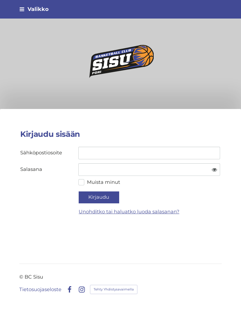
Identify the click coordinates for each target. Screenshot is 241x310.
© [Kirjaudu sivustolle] (22, 277)
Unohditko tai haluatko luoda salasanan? (129, 212)
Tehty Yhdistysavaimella (114, 289)
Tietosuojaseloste (40, 289)
